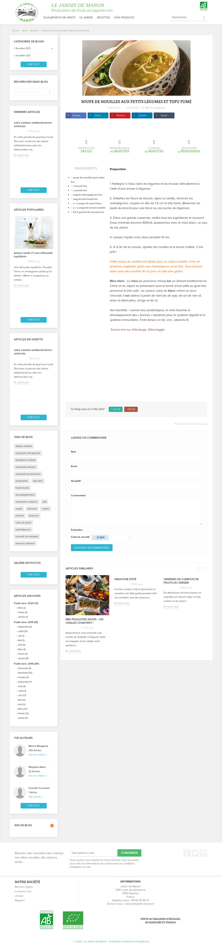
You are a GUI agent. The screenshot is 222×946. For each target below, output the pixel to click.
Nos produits (124, 17)
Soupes (203, 423)
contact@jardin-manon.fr (139, 904)
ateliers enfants (24, 446)
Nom (73, 451)
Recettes (103, 17)
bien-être (38, 480)
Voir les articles (37, 754)
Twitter (98, 115)
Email (74, 466)
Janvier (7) (23, 617)
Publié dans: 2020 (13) (26, 603)
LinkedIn (143, 115)
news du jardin (23, 522)
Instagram (203, 853)
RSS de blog (33, 825)
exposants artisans (26, 467)
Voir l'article (35, 796)
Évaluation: (77, 529)
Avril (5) (21, 704)
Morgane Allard (37, 767)
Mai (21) (21, 700)
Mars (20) (22, 709)
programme (22, 480)
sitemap (19, 895)
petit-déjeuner (23, 529)
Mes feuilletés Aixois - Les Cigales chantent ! (85, 621)
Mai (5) (21, 640)
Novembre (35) (25, 672)
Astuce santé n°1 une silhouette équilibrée (33, 254)
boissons (34, 515)
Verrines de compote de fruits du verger (181, 581)
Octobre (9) (23, 677)
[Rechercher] (188, 17)
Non (131, 409)
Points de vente (63, 17)
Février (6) (23, 654)
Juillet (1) (22, 691)
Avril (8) (21, 645)
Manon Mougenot (38, 746)
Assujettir (76, 480)
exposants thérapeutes (28, 453)
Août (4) (21, 686)
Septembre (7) (25, 682)
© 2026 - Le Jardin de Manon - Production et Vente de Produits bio (111, 941)
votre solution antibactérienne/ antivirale (33, 124)
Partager (76, 115)
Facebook (186, 853)
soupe (19, 508)
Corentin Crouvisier (39, 788)
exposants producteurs (28, 473)
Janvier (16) (23, 658)
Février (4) (22, 612)
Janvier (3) (23, 718)
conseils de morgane (27, 536)
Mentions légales (24, 886)
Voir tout (33, 64)
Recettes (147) (23, 48)
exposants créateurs (27, 501)
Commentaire (78, 495)
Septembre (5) (25, 626)
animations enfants (26, 460)
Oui (116, 409)
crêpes (45, 508)
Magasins (20, 900)
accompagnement (25, 494)
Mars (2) (22, 608)
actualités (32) (23, 55)
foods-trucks (22, 487)
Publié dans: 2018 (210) (26, 663)
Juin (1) (21, 635)
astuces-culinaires (25, 543)
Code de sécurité (80, 537)
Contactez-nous (23, 891)
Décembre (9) (24, 668)
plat (44, 501)
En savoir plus (21, 155)
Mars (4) (22, 649)
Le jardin (86, 17)
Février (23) (23, 713)
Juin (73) (22, 695)
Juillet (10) (22, 631)
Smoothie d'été (125, 579)
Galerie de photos (27, 563)
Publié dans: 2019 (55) (26, 622)
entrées (20, 515)
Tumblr (164, 115)
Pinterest (121, 115)
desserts (32, 508)
